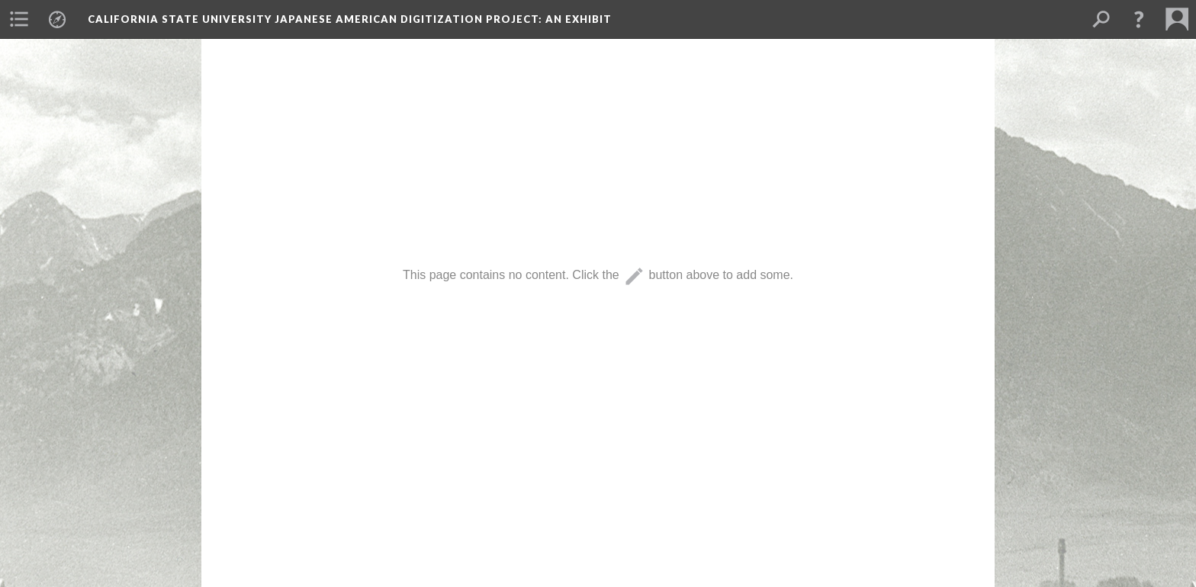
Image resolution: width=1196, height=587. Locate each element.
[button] (1139, 19)
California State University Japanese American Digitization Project (350, 19)
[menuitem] (19, 19)
